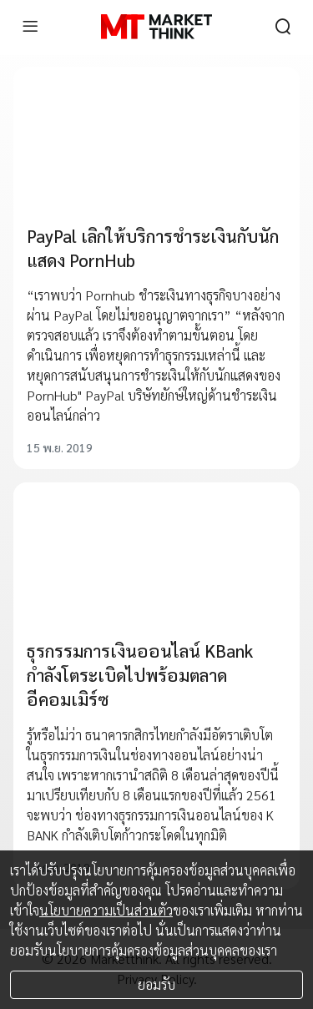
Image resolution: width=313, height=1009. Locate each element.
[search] (283, 26)
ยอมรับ (156, 984)
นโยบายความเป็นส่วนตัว (106, 910)
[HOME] (156, 26)
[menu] (30, 26)
